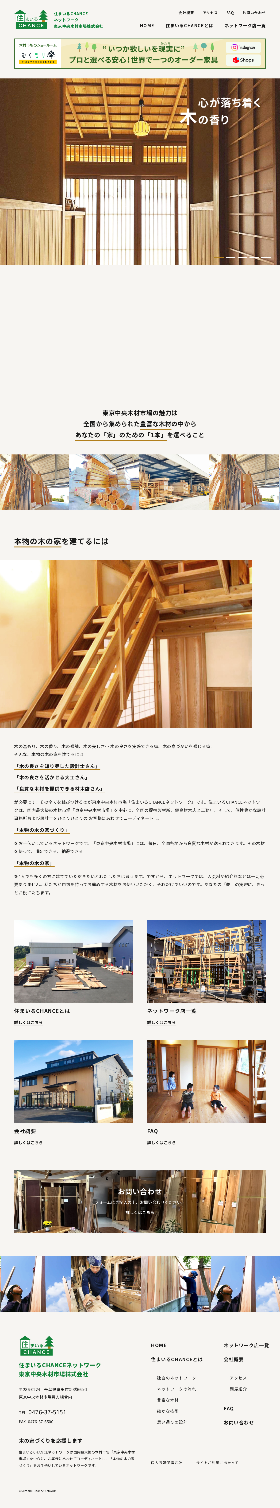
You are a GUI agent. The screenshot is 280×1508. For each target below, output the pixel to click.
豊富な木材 (168, 1400)
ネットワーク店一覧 (245, 25)
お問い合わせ (254, 12)
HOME (147, 25)
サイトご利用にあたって (217, 1462)
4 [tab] (254, 257)
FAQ (230, 12)
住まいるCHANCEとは (189, 25)
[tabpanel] (140, 171)
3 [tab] (242, 257)
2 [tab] (230, 257)
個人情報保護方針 (166, 1462)
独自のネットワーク (176, 1378)
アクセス (210, 12)
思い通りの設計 (172, 1422)
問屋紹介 (238, 1389)
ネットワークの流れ (176, 1389)
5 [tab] (266, 257)
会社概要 (186, 12)
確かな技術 (168, 1411)
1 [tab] (219, 257)
